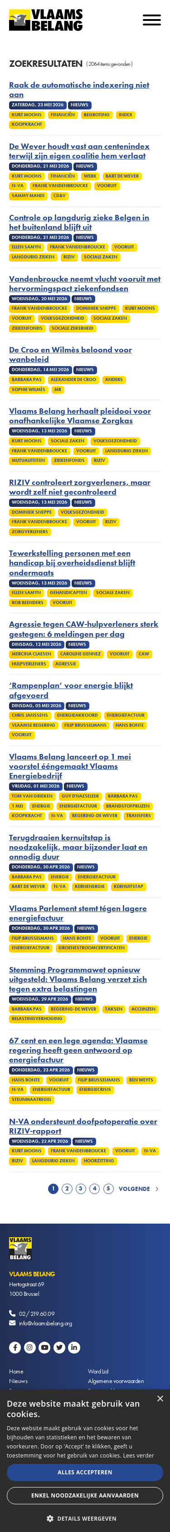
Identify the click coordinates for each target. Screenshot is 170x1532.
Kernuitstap (128, 886)
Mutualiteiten (28, 460)
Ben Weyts (141, 1080)
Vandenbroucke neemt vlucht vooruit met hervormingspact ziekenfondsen (84, 283)
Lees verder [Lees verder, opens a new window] (138, 1455)
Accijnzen (143, 1009)
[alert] (85, 1460)
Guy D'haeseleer (80, 796)
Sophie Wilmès (28, 389)
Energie (41, 806)
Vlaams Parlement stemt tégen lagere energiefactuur (78, 913)
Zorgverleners (30, 532)
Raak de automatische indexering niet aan (79, 89)
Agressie (65, 664)
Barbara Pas (27, 379)
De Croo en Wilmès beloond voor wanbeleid (70, 354)
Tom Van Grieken (32, 796)
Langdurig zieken (33, 257)
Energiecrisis (95, 1089)
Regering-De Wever (94, 815)
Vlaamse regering (33, 725)
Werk (90, 176)
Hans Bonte (130, 725)
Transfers (138, 815)
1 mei (17, 806)
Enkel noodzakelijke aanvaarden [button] (85, 1495)
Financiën (63, 115)
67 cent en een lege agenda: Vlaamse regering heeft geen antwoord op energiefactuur (78, 1050)
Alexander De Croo (73, 379)
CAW (144, 654)
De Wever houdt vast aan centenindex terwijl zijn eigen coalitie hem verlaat (79, 151)
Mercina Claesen (31, 654)
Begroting (97, 115)
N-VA (18, 185)
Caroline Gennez (80, 654)
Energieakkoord (77, 715)
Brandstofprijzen (128, 806)
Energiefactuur (126, 715)
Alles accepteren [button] (85, 1472)
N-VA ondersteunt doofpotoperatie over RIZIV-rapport (83, 1126)
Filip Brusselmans (85, 725)
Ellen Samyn (26, 247)
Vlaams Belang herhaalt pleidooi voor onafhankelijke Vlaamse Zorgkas (80, 416)
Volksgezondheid (62, 318)
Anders (114, 379)
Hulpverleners (29, 664)
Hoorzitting (99, 1161)
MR (57, 389)
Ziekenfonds (27, 328)
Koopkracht (27, 124)
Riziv (69, 257)
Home (16, 1371)
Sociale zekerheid (72, 328)
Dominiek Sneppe (96, 308)
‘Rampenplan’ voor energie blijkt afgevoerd (71, 690)
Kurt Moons (27, 115)
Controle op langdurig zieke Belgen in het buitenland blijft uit (79, 222)
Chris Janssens (30, 715)
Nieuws (18, 1381)
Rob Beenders (28, 602)
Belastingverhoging (37, 1018)
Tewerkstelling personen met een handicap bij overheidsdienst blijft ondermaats (72, 563)
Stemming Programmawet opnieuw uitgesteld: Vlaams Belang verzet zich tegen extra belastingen (78, 979)
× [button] (159, 1399)
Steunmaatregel (31, 1099)
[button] (85, 1518)
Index (125, 115)
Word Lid (98, 1371)
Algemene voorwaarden (116, 1381)
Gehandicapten (68, 592)
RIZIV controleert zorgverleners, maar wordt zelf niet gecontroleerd (80, 487)
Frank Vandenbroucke (60, 185)
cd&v (59, 195)
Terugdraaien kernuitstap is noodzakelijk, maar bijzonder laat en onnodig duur (78, 847)
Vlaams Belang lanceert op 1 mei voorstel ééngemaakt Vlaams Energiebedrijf (70, 766)
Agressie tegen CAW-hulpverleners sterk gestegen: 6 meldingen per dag (83, 629)
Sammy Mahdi (28, 195)
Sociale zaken (100, 257)
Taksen (113, 1009)
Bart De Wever (122, 176)
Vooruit (107, 185)
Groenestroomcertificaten (91, 948)
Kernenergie (90, 886)
